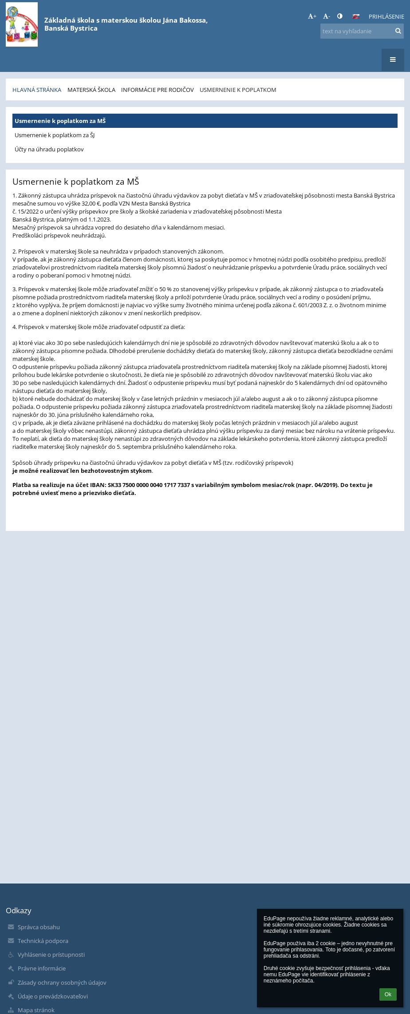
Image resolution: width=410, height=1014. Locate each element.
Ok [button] (388, 994)
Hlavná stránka (36, 90)
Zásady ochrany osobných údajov (62, 982)
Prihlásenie (386, 16)
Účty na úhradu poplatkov (49, 149)
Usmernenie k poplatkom (238, 90)
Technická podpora (43, 941)
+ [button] (312, 16)
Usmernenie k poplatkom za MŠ (60, 121)
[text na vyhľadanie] (362, 31)
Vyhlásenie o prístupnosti (51, 955)
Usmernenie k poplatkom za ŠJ (55, 135)
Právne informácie (42, 968)
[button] (356, 16)
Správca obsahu (39, 927)
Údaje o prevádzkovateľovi (53, 996)
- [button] (326, 16)
